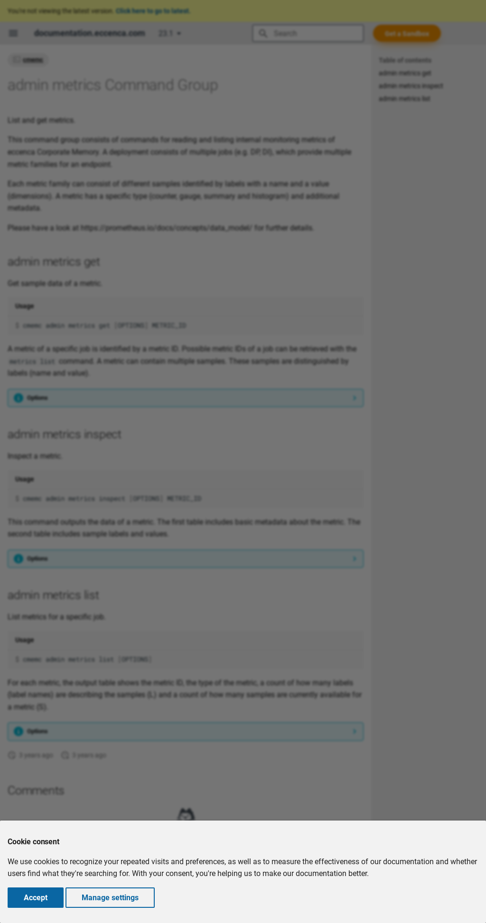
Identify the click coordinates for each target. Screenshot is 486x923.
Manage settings (110, 897)
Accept (35, 897)
